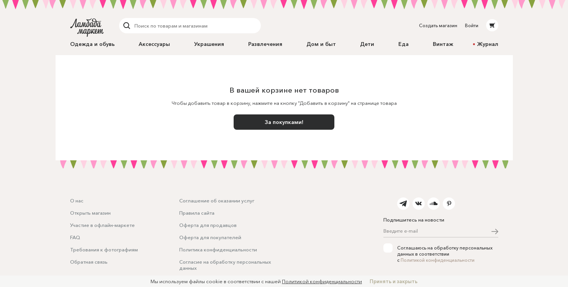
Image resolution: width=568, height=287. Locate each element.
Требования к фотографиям (104, 249)
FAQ (75, 237)
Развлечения (265, 44)
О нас (76, 200)
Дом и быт (321, 44)
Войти (471, 25)
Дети (367, 44)
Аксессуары (154, 44)
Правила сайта (196, 213)
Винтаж (443, 44)
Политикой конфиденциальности (438, 260)
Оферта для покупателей (210, 237)
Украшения (209, 44)
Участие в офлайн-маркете (102, 225)
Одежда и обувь (92, 44)
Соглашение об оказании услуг (216, 200)
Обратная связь (89, 262)
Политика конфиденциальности (218, 249)
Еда (403, 44)
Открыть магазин (90, 213)
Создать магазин (438, 25)
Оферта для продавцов (208, 225)
